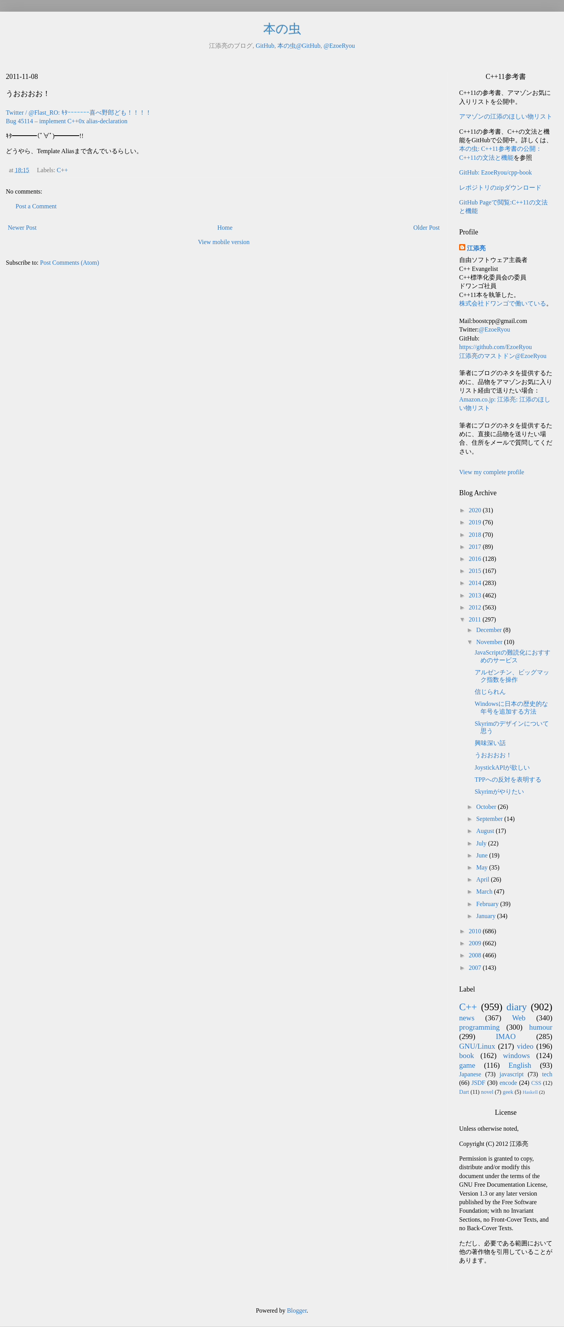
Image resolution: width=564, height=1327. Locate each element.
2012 (476, 607)
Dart (464, 1092)
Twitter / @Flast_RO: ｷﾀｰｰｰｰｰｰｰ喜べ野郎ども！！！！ (78, 112)
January (486, 916)
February (488, 904)
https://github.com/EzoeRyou (495, 347)
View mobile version (223, 242)
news (466, 1018)
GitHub (265, 45)
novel (487, 1092)
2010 (476, 931)
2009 (476, 943)
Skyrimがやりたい (499, 791)
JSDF (479, 1082)
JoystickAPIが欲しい (502, 767)
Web (519, 1018)
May (482, 867)
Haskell (530, 1092)
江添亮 (476, 248)
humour (540, 1027)
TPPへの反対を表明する (508, 779)
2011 (475, 619)
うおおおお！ (493, 755)
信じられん (490, 691)
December (489, 630)
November (490, 642)
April (483, 879)
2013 (476, 595)
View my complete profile (491, 472)
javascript (512, 1074)
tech (547, 1074)
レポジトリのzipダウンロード (500, 187)
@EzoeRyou (339, 45)
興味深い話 (490, 743)
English (519, 1065)
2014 (476, 583)
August (486, 831)
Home (225, 227)
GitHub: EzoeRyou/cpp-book (495, 172)
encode (508, 1082)
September (490, 818)
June (482, 855)
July (482, 843)
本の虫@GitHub (298, 45)
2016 (476, 558)
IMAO (505, 1036)
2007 (476, 967)
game (467, 1065)
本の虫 (282, 29)
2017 (476, 546)
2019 (476, 522)
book (466, 1055)
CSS (536, 1083)
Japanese (470, 1074)
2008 (476, 955)
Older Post (426, 227)
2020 (476, 510)
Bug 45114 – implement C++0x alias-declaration (66, 121)
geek (508, 1092)
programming (479, 1027)
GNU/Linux (477, 1046)
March (485, 891)
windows (516, 1055)
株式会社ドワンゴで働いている (502, 303)
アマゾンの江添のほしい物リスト (505, 116)
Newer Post (22, 227)
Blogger (297, 1310)
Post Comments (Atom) (69, 262)
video (525, 1046)
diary (517, 1007)
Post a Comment (36, 206)
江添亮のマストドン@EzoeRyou (503, 356)
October (487, 806)
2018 (476, 534)
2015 (476, 570)
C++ (62, 170)
